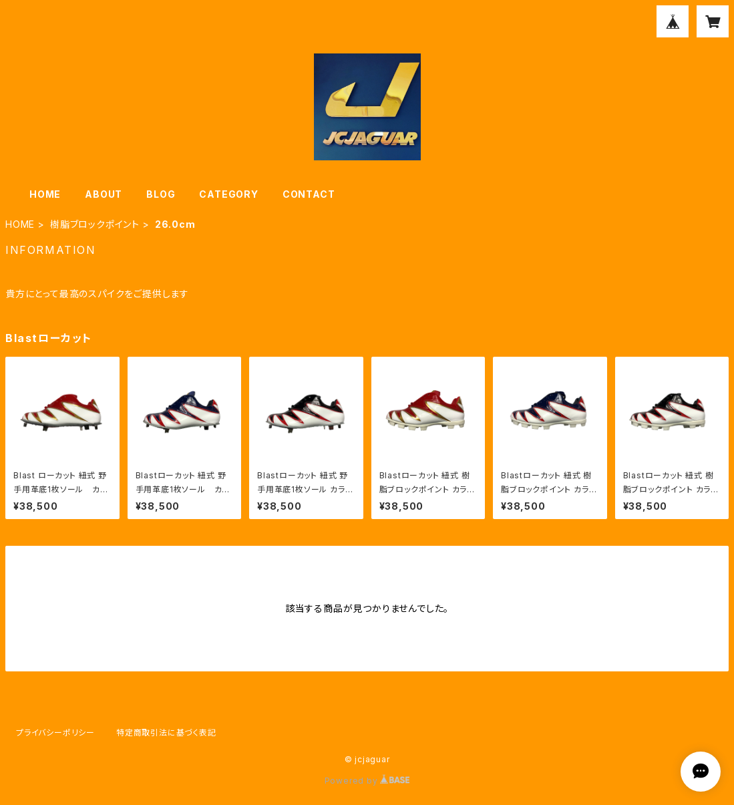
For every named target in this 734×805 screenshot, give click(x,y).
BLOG (160, 194)
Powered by (367, 781)
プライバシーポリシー (55, 733)
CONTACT (309, 194)
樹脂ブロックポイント (95, 224)
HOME (45, 194)
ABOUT (103, 194)
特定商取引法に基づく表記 (166, 733)
